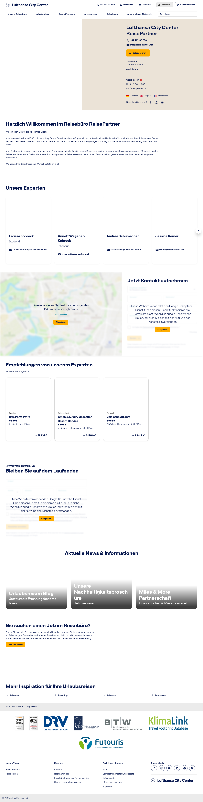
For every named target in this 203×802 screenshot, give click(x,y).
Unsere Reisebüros (17, 14)
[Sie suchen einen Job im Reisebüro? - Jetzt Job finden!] (15, 644)
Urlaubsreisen (42, 14)
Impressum (32, 706)
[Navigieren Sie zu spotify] (184, 768)
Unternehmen (90, 14)
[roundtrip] (162, 102)
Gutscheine (112, 14)
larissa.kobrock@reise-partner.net (30, 249)
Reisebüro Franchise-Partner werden (71, 778)
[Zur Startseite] (28, 5)
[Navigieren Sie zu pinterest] (192, 768)
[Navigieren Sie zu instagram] (162, 768)
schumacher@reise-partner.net (126, 249)
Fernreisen (160, 695)
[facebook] (151, 102)
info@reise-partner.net (141, 44)
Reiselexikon (12, 773)
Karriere (58, 769)
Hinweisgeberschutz (112, 782)
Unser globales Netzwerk (139, 14)
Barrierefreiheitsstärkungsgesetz (118, 773)
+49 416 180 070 (138, 40)
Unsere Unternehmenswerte (67, 782)
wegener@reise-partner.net (75, 253)
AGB (8, 706)
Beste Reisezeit (13, 769)
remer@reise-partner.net (171, 249)
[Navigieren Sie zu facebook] (154, 768)
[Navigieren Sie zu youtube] (169, 768)
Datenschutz (18, 706)
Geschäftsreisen (67, 14)
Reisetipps (63, 695)
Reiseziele (14, 695)
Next (198, 231)
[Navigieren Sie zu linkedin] (177, 768)
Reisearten (112, 695)
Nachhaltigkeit (61, 773)
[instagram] (156, 102)
